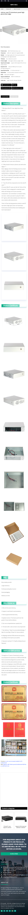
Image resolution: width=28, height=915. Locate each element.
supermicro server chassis (16, 905)
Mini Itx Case (17, 9)
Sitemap (23, 903)
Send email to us (7, 85)
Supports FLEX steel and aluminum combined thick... (20, 827)
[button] (27, 30)
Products (8, 9)
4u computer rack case (9, 908)
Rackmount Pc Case (12, 906)
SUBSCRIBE (14, 854)
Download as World (18, 88)
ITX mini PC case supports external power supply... (7, 827)
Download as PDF (7, 88)
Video (15, 84)
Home (2, 9)
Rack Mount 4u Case (5, 905)
